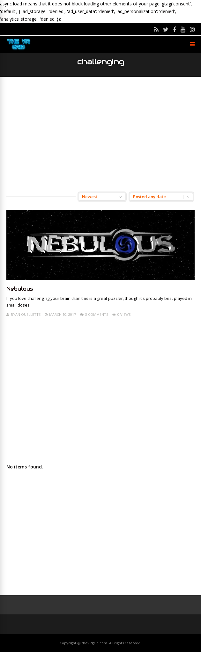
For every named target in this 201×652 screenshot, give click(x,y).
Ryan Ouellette (26, 314)
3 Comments (96, 314)
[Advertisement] (100, 134)
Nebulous (19, 289)
